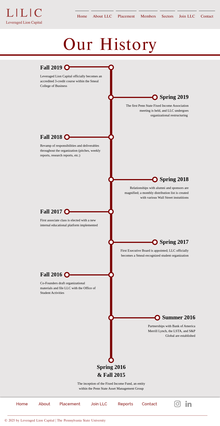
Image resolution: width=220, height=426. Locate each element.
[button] (102, 14)
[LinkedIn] (188, 403)
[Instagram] (177, 403)
